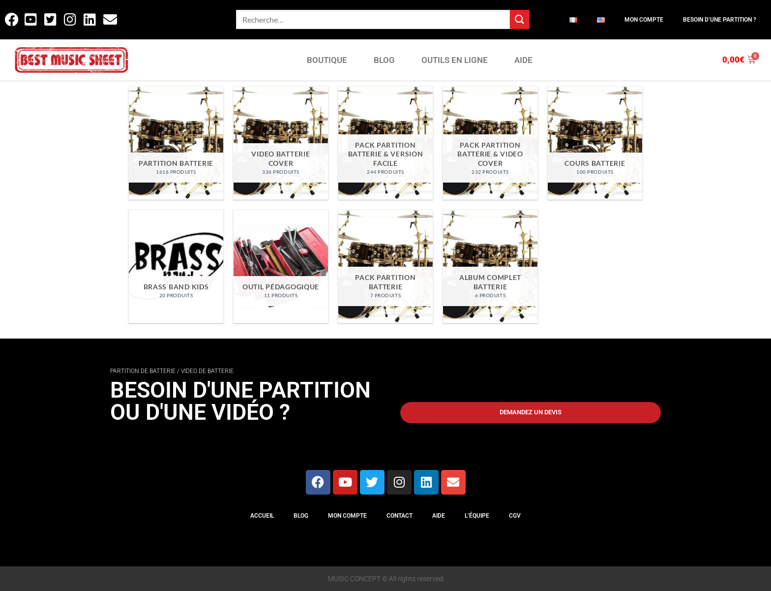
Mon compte (643, 19)
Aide (438, 515)
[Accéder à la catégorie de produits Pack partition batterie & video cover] (490, 143)
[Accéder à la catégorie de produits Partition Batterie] (175, 143)
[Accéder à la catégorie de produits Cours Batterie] (594, 143)
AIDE (523, 60)
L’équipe (477, 515)
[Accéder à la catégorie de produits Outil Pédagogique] (280, 266)
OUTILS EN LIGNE (454, 60)
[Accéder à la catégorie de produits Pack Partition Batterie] (385, 266)
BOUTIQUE (327, 60)
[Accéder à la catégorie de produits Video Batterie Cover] (280, 143)
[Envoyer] (520, 19)
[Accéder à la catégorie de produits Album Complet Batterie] (490, 266)
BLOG (384, 60)
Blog (301, 515)
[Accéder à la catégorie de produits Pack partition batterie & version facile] (385, 143)
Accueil (262, 515)
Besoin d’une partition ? (719, 19)
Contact (399, 515)
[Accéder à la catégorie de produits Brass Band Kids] (175, 266)
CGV (515, 515)
